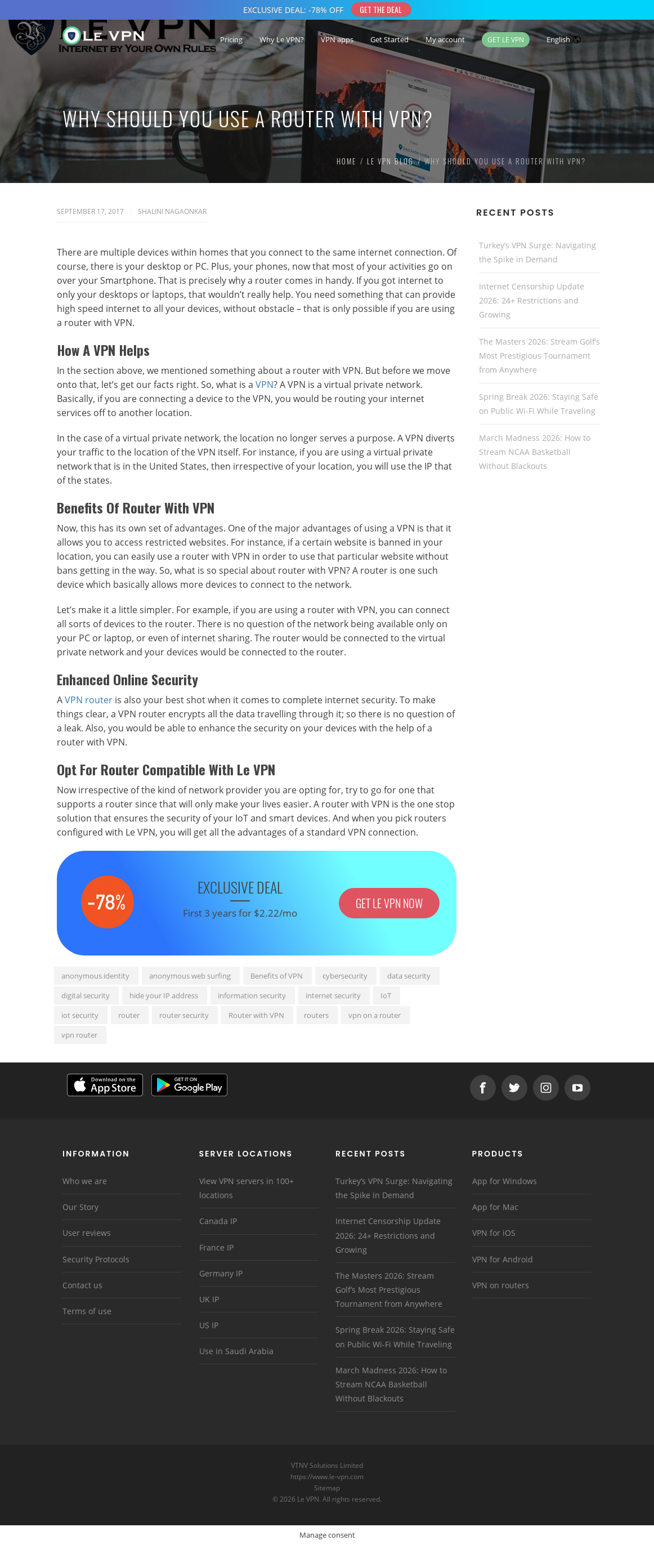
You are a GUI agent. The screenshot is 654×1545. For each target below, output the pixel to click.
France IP (216, 1247)
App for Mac (495, 1207)
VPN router (89, 700)
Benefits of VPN (276, 976)
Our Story (80, 1207)
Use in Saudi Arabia (236, 1351)
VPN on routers (500, 1285)
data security (409, 976)
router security (184, 1015)
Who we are (84, 1181)
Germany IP (221, 1273)
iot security (79, 1015)
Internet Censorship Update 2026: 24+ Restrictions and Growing (531, 300)
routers (316, 1015)
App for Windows (504, 1181)
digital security (85, 995)
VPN (265, 384)
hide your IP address (163, 995)
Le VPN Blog (390, 161)
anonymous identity (95, 976)
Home (346, 161)
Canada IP (218, 1221)
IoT (385, 995)
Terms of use (86, 1311)
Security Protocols (95, 1259)
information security (252, 995)
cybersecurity (345, 976)
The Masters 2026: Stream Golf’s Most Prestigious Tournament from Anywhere (539, 355)
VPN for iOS (494, 1232)
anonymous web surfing (190, 976)
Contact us (82, 1285)
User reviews (86, 1232)
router (129, 1015)
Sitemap (327, 1488)
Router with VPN (256, 1015)
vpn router (79, 1035)
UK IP (209, 1299)
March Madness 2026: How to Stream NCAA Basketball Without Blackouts (534, 451)
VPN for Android (502, 1259)
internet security (333, 995)
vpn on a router (374, 1015)
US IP (208, 1325)
